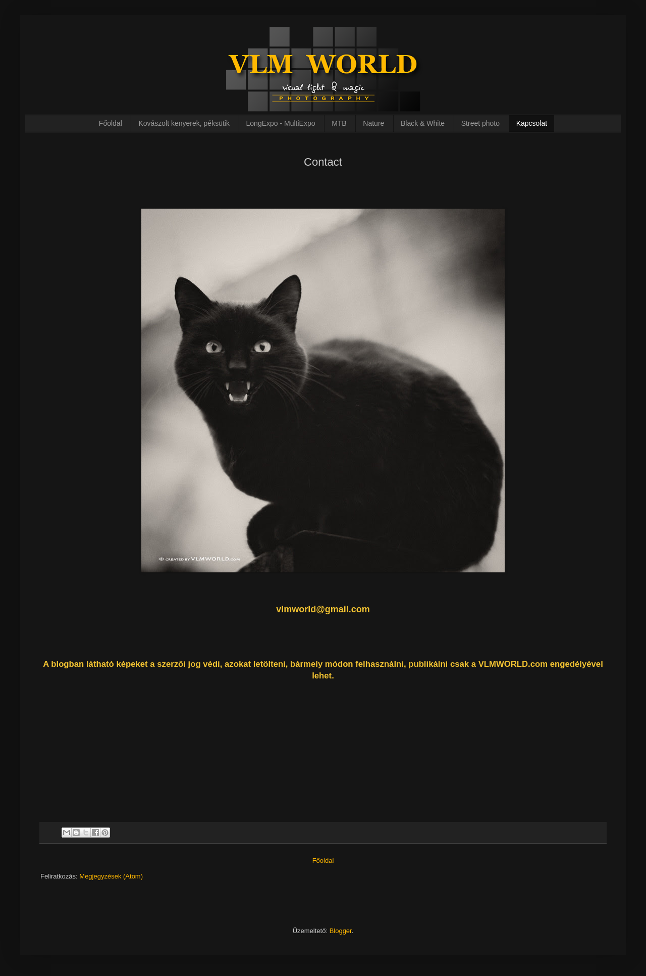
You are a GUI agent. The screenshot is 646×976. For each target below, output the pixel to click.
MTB (339, 123)
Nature (373, 123)
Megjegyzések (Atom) (111, 876)
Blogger (341, 931)
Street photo (480, 123)
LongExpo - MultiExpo (280, 123)
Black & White (423, 123)
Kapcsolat (531, 123)
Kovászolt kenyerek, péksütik (184, 123)
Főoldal (110, 123)
